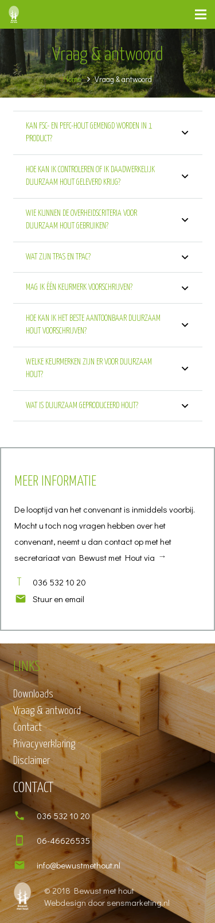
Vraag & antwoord (47, 710)
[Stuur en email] (23, 598)
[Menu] (200, 14)
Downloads (33, 694)
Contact (27, 727)
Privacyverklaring (44, 744)
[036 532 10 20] (25, 815)
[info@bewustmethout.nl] (25, 865)
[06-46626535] (25, 840)
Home (72, 79)
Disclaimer (31, 760)
